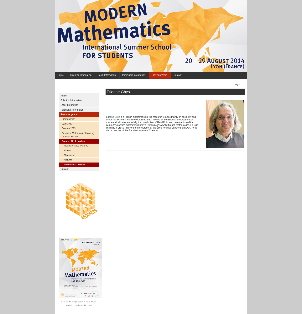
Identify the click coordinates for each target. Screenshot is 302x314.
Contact (177, 75)
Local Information (107, 75)
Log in (237, 84)
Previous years (159, 75)
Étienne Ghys (113, 117)
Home (60, 75)
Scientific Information (80, 75)
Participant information (133, 75)
